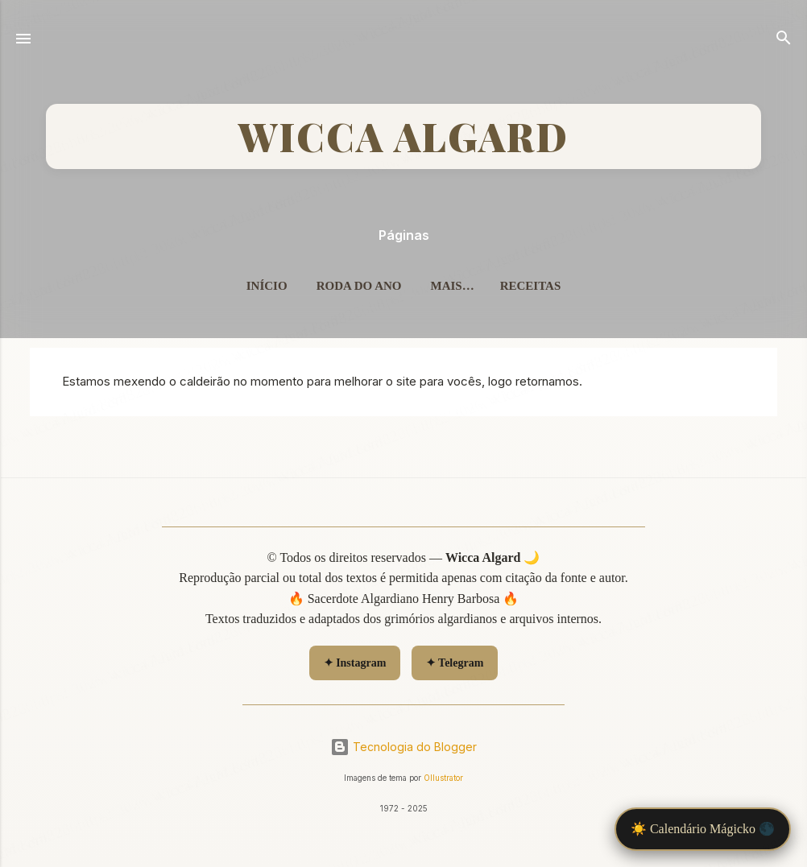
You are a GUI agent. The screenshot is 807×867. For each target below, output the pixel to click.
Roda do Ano (359, 285)
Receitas (530, 285)
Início (267, 285)
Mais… (452, 285)
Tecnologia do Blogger (403, 746)
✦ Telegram (455, 663)
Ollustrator (443, 778)
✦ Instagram (355, 663)
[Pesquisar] (783, 40)
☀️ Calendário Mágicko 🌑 (703, 829)
